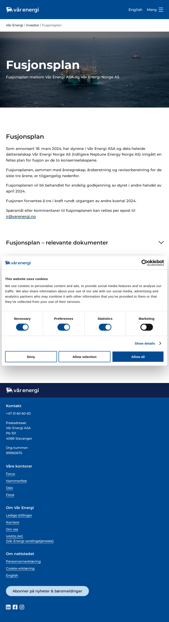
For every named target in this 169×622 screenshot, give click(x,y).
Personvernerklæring (23, 561)
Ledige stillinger (19, 515)
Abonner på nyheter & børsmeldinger (47, 591)
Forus (10, 474)
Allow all (138, 356)
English (135, 9)
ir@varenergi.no (21, 216)
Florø (10, 495)
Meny (155, 10)
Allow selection (84, 356)
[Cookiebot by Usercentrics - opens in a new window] (144, 263)
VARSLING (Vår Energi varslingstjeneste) (30, 538)
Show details (145, 343)
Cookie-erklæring (20, 568)
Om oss (12, 529)
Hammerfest (16, 481)
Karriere (12, 522)
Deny (31, 356)
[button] (84, 242)
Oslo (9, 488)
